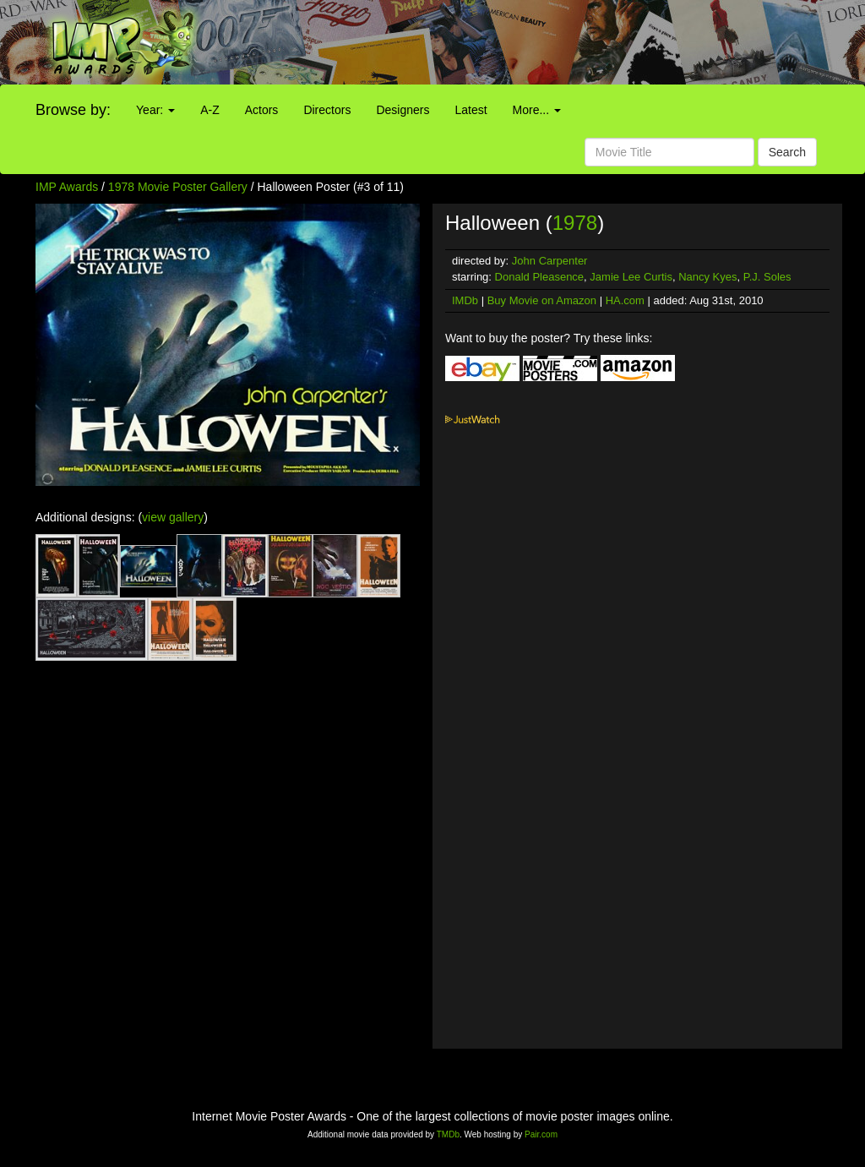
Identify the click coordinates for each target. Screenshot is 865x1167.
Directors (327, 110)
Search (787, 152)
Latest (470, 110)
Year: (155, 110)
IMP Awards (66, 187)
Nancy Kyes (707, 276)
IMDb (465, 300)
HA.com (625, 300)
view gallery (173, 517)
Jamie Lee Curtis (631, 276)
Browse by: (73, 109)
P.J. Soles (767, 276)
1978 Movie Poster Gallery (178, 187)
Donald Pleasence (540, 276)
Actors (262, 110)
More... (537, 110)
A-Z (210, 110)
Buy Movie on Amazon (541, 300)
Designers (402, 110)
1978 (574, 222)
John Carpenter (550, 260)
